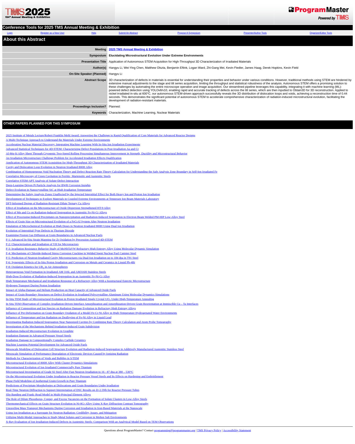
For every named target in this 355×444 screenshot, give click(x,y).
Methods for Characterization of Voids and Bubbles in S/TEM (42, 358)
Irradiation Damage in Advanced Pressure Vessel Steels (38, 335)
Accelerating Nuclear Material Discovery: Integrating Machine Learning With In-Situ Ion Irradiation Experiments (73, 144)
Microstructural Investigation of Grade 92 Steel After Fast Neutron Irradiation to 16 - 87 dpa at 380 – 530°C (69, 371)
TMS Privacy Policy (209, 430)
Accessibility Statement (237, 430)
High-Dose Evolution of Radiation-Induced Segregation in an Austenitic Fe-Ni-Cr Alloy (58, 276)
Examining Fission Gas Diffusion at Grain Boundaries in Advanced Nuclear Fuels (54, 235)
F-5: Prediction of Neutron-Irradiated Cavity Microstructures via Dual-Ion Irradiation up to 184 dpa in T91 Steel (72, 257)
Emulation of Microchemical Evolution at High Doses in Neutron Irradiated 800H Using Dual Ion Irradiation (70, 226)
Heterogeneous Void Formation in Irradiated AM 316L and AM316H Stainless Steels (56, 271)
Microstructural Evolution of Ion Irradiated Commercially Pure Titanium (49, 367)
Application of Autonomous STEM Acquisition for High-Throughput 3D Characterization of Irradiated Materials (72, 162)
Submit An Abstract (128, 33)
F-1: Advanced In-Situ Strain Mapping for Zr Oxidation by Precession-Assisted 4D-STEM (59, 239)
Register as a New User (53, 33)
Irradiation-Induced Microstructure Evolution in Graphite (39, 331)
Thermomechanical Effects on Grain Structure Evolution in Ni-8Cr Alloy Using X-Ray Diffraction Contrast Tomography (77, 403)
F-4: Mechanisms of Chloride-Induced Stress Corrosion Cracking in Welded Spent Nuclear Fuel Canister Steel (71, 253)
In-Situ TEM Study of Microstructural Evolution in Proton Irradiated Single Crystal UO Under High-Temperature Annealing (80, 299)
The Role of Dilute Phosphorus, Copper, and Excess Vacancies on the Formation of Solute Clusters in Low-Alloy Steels (76, 399)
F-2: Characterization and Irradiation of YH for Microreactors (42, 244)
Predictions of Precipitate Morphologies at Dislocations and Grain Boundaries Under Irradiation (62, 385)
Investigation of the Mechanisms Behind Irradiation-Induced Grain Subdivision (52, 326)
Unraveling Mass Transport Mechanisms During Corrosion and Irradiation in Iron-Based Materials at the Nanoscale (74, 408)
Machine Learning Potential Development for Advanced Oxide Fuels (46, 344)
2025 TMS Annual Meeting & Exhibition (136, 49)
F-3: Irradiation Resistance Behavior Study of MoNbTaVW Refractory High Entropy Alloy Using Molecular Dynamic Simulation (82, 248)
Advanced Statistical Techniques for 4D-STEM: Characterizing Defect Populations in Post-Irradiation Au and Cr (72, 149)
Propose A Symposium (189, 33)
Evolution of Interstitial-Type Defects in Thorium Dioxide (40, 230)
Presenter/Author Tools (255, 33)
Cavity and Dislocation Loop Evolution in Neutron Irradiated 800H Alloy (49, 167)
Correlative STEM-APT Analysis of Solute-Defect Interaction (42, 180)
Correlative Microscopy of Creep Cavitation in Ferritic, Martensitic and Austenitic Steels (58, 176)
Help (93, 33)
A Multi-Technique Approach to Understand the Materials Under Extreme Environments (58, 139)
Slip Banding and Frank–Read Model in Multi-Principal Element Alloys (48, 394)
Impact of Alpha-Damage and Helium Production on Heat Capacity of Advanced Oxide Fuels (61, 290)
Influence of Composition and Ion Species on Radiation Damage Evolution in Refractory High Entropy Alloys (71, 308)
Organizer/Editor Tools (321, 33)
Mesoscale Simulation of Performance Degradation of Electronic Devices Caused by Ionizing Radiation (67, 353)
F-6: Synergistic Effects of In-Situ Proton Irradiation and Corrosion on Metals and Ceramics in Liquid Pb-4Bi (70, 262)
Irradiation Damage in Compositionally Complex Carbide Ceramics (46, 340)
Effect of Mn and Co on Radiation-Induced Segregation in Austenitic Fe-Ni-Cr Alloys (56, 212)
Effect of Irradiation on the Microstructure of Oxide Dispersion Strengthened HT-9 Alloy (58, 208)
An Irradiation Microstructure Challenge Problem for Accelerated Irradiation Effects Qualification (64, 158)
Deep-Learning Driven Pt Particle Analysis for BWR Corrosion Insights (48, 185)
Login (9, 33)
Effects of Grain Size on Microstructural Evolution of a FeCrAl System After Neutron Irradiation (63, 221)
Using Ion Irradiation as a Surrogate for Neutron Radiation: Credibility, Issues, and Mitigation (61, 412)
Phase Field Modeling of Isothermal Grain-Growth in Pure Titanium (46, 381)
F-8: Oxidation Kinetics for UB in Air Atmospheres (37, 266)
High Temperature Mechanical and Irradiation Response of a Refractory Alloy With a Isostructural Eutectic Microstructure (78, 281)
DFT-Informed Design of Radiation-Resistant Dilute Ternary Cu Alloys (48, 203)
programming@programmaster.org (174, 430)
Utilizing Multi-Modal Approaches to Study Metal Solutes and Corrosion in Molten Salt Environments (66, 417)
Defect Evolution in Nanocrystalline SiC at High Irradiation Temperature (49, 189)
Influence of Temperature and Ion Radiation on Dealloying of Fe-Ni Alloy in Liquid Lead (58, 317)
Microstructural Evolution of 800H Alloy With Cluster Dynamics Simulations (51, 362)
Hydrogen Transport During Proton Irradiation (33, 285)
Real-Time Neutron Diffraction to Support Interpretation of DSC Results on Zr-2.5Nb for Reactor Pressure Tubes (72, 390)
